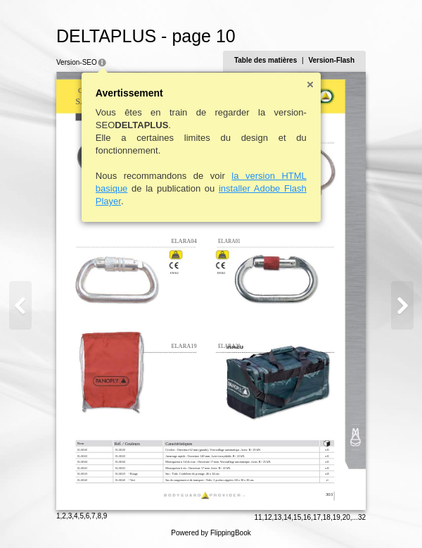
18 (327, 517)
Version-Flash (331, 60)
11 (258, 517)
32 (362, 517)
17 (317, 517)
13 (277, 517)
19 (336, 517)
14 (287, 517)
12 (267, 517)
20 (346, 517)
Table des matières (265, 60)
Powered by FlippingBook (210, 533)
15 (297, 517)
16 (307, 517)
